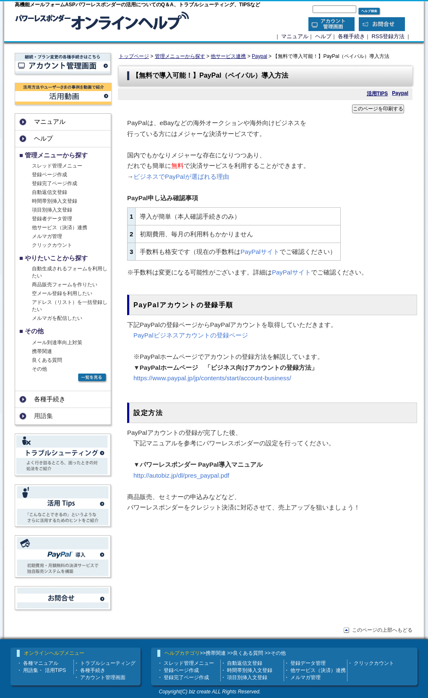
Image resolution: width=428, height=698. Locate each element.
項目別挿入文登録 (52, 210)
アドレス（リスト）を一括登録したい (69, 305)
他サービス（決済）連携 (59, 227)
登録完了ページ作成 (54, 183)
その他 (39, 369)
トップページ (134, 56)
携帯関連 (42, 351)
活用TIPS (377, 94)
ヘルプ (323, 36)
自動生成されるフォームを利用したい (69, 272)
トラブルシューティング (108, 663)
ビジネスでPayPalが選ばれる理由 (181, 176)
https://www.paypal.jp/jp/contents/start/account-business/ (212, 378)
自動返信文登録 (49, 192)
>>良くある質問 (245, 653)
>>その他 (275, 653)
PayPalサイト (259, 251)
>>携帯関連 (213, 653)
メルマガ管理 (47, 236)
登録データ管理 (308, 663)
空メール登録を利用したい (62, 293)
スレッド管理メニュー (57, 166)
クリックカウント (52, 245)
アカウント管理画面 (102, 677)
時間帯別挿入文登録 (54, 201)
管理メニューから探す (180, 56)
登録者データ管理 (52, 219)
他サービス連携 (228, 56)
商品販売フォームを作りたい (64, 285)
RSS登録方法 (388, 36)
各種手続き (351, 36)
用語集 (30, 670)
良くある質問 (47, 360)
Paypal (259, 56)
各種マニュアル (40, 663)
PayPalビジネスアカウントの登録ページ (190, 335)
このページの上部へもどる (382, 630)
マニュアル (294, 36)
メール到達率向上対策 (57, 342)
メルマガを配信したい (57, 318)
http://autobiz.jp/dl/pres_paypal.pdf (181, 475)
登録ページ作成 (49, 175)
